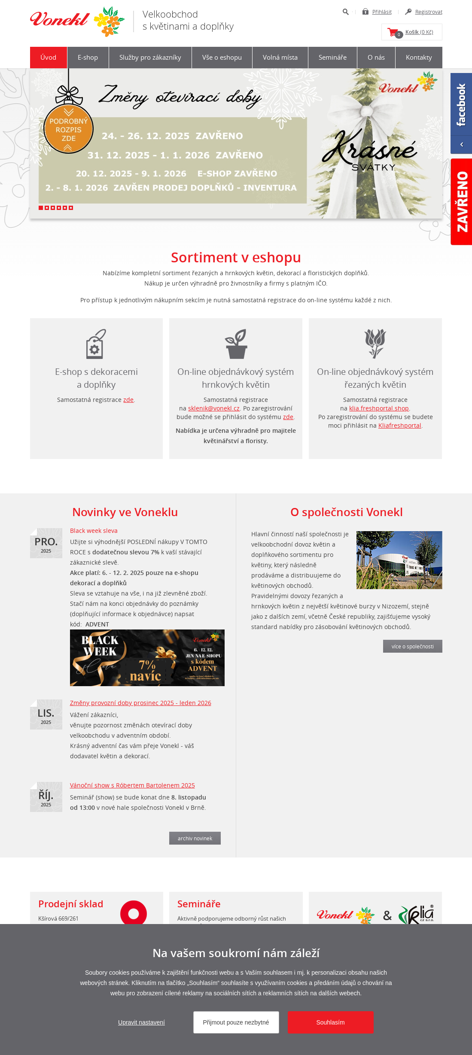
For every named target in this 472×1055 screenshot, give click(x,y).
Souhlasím (330, 1022)
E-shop (88, 57)
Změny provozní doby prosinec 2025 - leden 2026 (140, 703)
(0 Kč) (414, 33)
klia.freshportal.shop (379, 408)
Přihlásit (382, 11)
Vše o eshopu (222, 57)
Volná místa (280, 57)
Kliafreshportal (399, 425)
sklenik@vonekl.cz (214, 408)
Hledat (345, 12)
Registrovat (428, 11)
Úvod (48, 57)
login (375, 341)
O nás (376, 57)
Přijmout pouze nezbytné (236, 1022)
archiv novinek (195, 838)
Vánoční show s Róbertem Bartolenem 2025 (132, 785)
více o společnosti (413, 646)
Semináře (333, 57)
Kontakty (419, 57)
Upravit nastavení (141, 1022)
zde (128, 399)
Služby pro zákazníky (150, 57)
